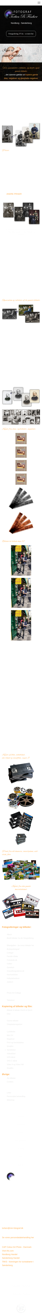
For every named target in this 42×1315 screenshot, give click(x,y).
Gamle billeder (12, 1021)
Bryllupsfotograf (13, 949)
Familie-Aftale (12, 956)
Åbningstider (12, 1104)
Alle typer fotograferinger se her (19, 931)
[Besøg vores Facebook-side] (4, 1189)
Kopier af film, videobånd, (13, 754)
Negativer (11, 1039)
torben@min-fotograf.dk (12, 1228)
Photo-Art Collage (14, 993)
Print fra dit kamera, (12, 851)
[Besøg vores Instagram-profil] (9, 1189)
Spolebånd (11, 1050)
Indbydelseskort (13, 978)
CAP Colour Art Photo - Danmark (16, 1247)
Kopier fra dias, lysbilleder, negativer (19, 429)
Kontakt (10, 1089)
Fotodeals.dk (12, 960)
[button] (39, 2)
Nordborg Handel (9, 1254)
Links (9, 1093)
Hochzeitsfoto (12, 975)
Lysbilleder (11, 1032)
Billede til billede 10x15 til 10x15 (19, 1010)
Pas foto (10, 989)
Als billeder (11, 1078)
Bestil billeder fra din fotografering (20, 938)
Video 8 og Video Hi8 (15, 1064)
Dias (9, 1014)
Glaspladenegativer (14, 1024)
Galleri (9, 964)
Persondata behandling (16, 1096)
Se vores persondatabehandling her (18, 1237)
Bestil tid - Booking (14, 942)
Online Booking (13, 986)
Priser (9, 997)
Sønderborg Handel (11, 1258)
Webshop (10, 1100)
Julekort (10, 982)
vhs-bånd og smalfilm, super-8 (15, 758)
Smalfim (10, 1046)
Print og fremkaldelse (15, 1043)
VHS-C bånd (12, 1061)
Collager (10, 953)
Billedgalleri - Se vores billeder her (20, 945)
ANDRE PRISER (14, 194)
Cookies (10, 1082)
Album (9, 934)
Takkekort (10, 1000)
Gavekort (10, 967)
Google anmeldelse (14, 1085)
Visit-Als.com (8, 1251)
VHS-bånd (11, 1057)
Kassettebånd (12, 1028)
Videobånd (11, 1054)
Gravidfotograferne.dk (15, 971)
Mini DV (10, 1035)
